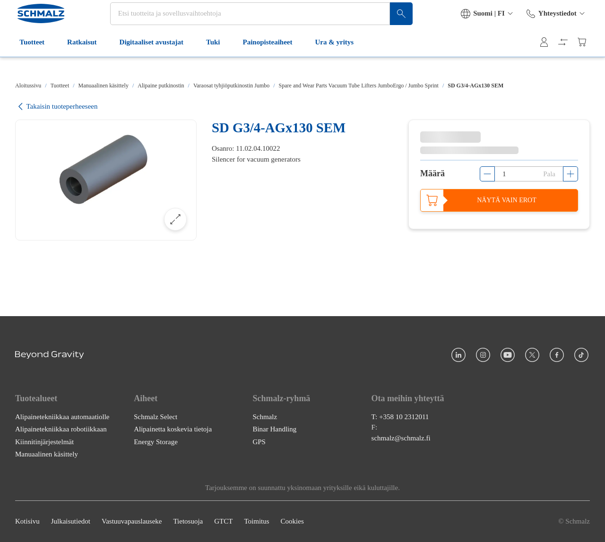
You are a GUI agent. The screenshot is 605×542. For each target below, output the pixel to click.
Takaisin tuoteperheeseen (56, 106)
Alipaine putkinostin (161, 85)
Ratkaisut (85, 60)
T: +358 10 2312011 (400, 417)
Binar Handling (274, 429)
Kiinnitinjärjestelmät (44, 442)
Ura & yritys (337, 60)
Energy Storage (156, 442)
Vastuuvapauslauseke (132, 521)
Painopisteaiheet (270, 60)
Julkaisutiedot (70, 521)
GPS (259, 442)
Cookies (292, 521)
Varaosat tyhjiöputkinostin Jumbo (231, 85)
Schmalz (264, 417)
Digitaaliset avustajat (154, 60)
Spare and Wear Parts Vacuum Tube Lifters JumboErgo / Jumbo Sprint (359, 85)
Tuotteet (35, 60)
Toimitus (256, 521)
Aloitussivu (28, 85)
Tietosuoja (188, 521)
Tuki (216, 60)
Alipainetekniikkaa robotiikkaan (61, 429)
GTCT (223, 521)
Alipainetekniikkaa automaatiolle (62, 417)
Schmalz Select (155, 417)
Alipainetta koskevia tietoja (173, 429)
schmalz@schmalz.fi (401, 438)
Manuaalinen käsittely (103, 85)
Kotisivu (27, 521)
